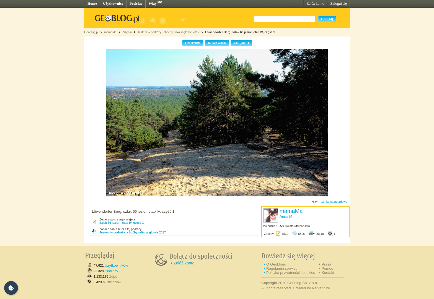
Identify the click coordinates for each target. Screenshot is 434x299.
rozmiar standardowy (333, 201)
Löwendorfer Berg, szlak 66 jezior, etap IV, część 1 (240, 32)
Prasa (326, 264)
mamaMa (110, 32)
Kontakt (328, 273)
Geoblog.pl (91, 32)
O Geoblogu (276, 264)
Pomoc (327, 268)
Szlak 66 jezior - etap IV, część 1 (121, 222)
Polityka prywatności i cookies (290, 273)
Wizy (153, 3)
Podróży (111, 271)
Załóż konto (315, 3)
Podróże (136, 3)
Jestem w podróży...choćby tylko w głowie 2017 (168, 32)
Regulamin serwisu (282, 268)
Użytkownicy (113, 3)
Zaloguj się (338, 3)
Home (92, 3)
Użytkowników (116, 265)
